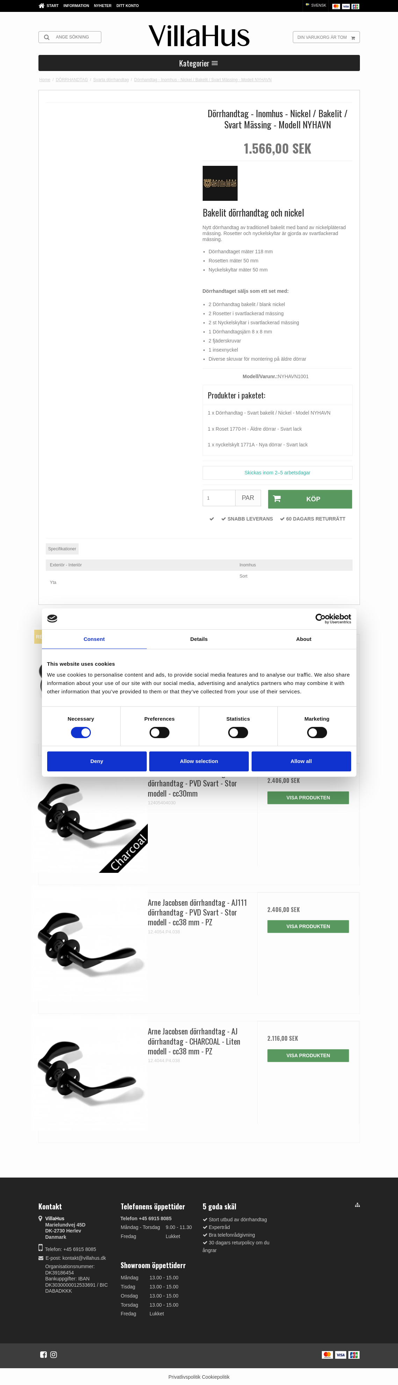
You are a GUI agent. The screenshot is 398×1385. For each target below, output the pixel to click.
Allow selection (199, 761)
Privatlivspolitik (184, 1375)
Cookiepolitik (216, 1375)
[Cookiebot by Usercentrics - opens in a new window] (320, 618)
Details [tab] (199, 639)
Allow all (301, 761)
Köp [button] (293, 498)
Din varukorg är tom (328, 37)
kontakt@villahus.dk (84, 1256)
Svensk (315, 5)
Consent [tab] (94, 639)
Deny (97, 761)
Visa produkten (308, 796)
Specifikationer (62, 547)
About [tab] (304, 639)
